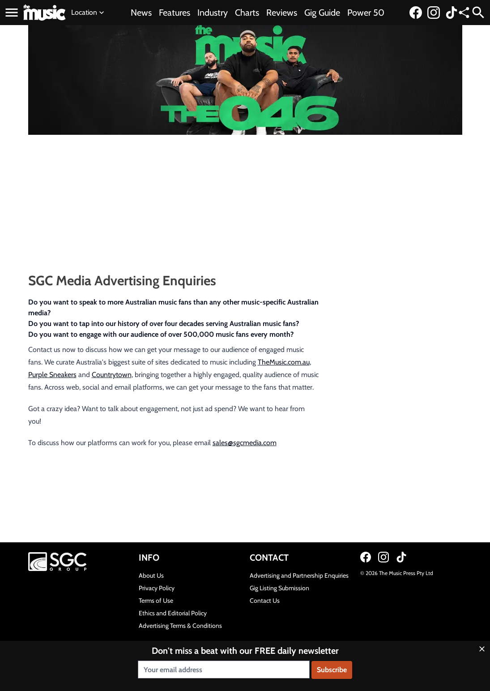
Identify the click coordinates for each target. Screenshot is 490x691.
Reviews (281, 12)
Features (174, 12)
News (141, 12)
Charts (247, 12)
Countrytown (112, 374)
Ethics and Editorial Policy (173, 613)
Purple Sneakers (52, 374)
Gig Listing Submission (279, 588)
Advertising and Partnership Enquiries (299, 575)
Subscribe (332, 669)
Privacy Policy (157, 588)
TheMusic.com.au (284, 362)
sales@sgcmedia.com (245, 442)
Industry (212, 12)
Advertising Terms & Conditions (180, 626)
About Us (151, 575)
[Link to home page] (44, 12)
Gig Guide (322, 12)
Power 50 (365, 12)
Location (88, 12)
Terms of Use (156, 601)
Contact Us (265, 601)
